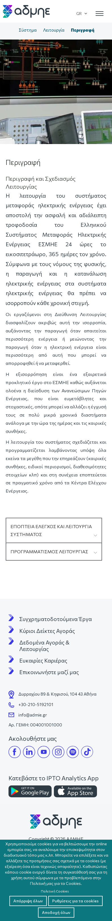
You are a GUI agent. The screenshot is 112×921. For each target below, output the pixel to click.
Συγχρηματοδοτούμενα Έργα (55, 619)
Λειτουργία (53, 29)
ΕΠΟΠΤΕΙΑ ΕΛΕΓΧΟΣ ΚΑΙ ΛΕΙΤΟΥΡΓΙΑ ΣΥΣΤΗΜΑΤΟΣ (51, 530)
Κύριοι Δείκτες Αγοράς (47, 631)
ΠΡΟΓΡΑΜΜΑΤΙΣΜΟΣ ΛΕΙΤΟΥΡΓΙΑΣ (49, 551)
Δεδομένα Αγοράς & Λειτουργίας (45, 645)
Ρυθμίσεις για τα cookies (75, 900)
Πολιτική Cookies (55, 891)
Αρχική (9, 30)
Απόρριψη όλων (28, 900)
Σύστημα (28, 29)
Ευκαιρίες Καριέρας (43, 660)
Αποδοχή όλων (56, 912)
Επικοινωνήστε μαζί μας (49, 672)
